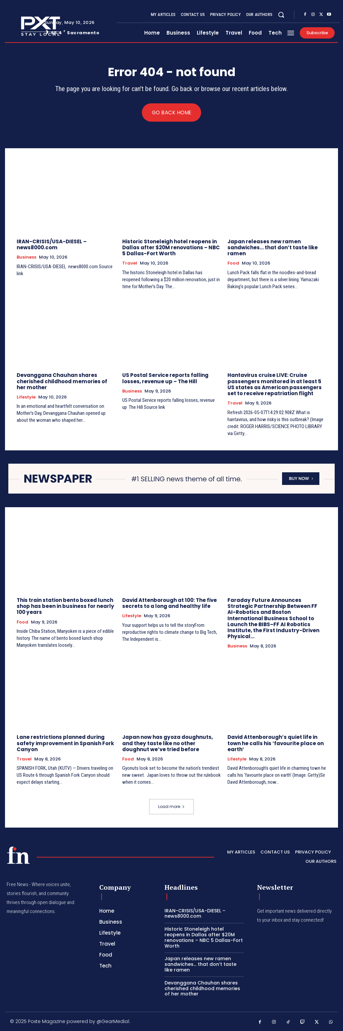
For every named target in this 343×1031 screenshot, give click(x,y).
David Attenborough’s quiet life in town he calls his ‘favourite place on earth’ (275, 743)
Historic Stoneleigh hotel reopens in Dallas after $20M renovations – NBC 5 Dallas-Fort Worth (171, 247)
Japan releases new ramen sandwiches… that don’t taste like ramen (272, 247)
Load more (171, 806)
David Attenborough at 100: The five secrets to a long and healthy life (169, 603)
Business (26, 257)
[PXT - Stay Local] (18, 855)
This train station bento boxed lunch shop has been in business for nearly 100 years (65, 606)
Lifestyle (26, 397)
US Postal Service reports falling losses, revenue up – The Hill (165, 378)
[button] (281, 15)
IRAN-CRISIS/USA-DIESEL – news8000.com (52, 244)
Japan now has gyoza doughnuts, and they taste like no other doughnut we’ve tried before (167, 743)
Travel (129, 263)
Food (233, 263)
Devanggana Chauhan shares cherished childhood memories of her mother (62, 381)
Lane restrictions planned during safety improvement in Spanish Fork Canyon (65, 743)
